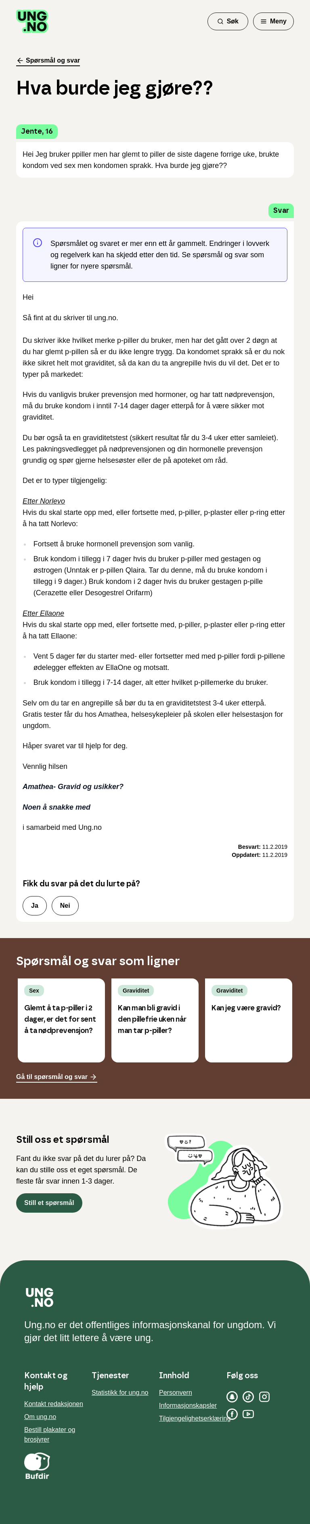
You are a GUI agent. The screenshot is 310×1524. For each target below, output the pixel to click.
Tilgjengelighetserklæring (194, 1418)
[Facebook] (232, 1414)
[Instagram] (264, 1396)
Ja (34, 905)
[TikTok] (248, 1396)
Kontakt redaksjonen (53, 1403)
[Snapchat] (232, 1396)
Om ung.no (40, 1416)
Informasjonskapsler (188, 1405)
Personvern (175, 1392)
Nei (65, 905)
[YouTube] (248, 1414)
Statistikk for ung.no (120, 1392)
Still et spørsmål (49, 1202)
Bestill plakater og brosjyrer (49, 1434)
